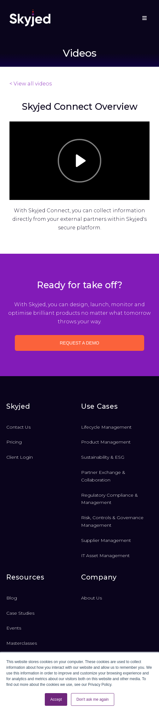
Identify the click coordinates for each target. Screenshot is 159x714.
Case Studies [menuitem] (20, 613)
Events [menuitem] (13, 628)
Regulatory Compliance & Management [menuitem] (109, 499)
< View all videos (30, 84)
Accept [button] (56, 699)
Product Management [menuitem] (106, 442)
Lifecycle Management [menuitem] (106, 427)
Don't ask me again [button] (92, 699)
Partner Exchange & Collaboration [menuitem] (103, 476)
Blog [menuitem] (11, 598)
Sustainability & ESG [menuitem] (102, 457)
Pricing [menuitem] (14, 442)
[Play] (79, 161)
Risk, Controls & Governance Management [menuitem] (112, 521)
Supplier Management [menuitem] (106, 540)
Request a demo (79, 342)
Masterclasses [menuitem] (21, 643)
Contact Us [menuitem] (18, 427)
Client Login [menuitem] (19, 457)
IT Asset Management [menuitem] (105, 555)
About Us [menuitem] (91, 598)
